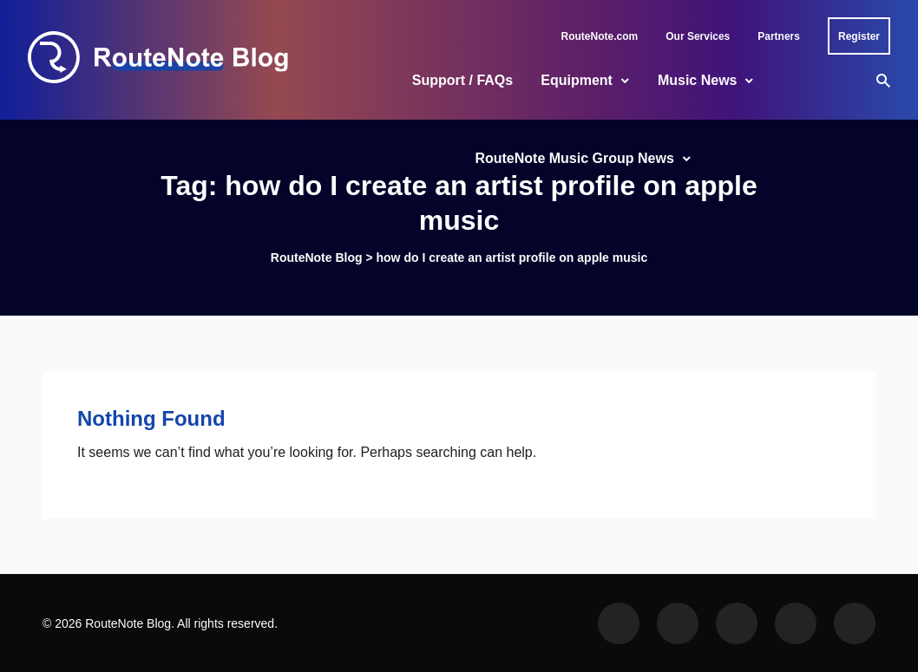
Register (859, 36)
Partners (778, 36)
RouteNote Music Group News (574, 158)
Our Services (698, 36)
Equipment (577, 80)
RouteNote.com (600, 36)
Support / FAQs (462, 80)
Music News (698, 80)
